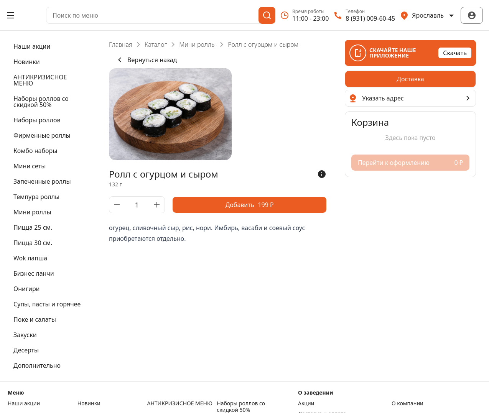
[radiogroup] (410, 79)
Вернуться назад (146, 59)
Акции (306, 403)
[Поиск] (266, 15)
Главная (120, 44)
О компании (407, 403)
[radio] (410, 79)
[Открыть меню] (10, 15)
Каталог (156, 44)
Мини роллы (197, 44)
